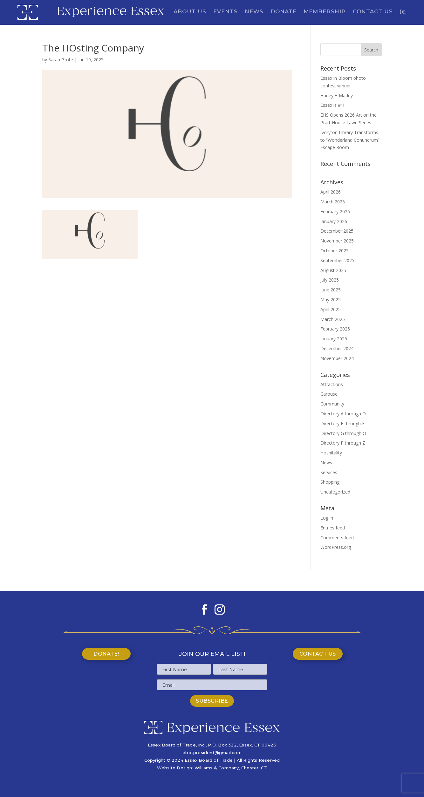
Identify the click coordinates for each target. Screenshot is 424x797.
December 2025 (336, 231)
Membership (325, 12)
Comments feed (337, 538)
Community (332, 404)
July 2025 (329, 280)
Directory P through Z (342, 443)
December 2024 (336, 348)
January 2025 (333, 339)
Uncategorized (335, 492)
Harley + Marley (336, 95)
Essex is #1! (332, 105)
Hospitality (331, 453)
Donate (283, 12)
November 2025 (337, 241)
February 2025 (335, 329)
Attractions (331, 384)
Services (328, 472)
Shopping (329, 482)
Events (225, 12)
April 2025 (330, 309)
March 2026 (332, 202)
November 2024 (337, 358)
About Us (190, 12)
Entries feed (332, 528)
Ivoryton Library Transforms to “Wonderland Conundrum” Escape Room (350, 140)
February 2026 (335, 211)
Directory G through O (343, 433)
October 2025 (334, 251)
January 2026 (333, 221)
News (254, 12)
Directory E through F (342, 423)
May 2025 (330, 299)
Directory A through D (343, 414)
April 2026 (330, 192)
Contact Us (373, 12)
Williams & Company (217, 767)
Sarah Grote (60, 60)
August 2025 (333, 270)
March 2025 (332, 319)
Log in (326, 518)
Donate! (106, 654)
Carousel (329, 394)
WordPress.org (335, 547)
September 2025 (337, 260)
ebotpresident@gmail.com (212, 752)
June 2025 (330, 290)
